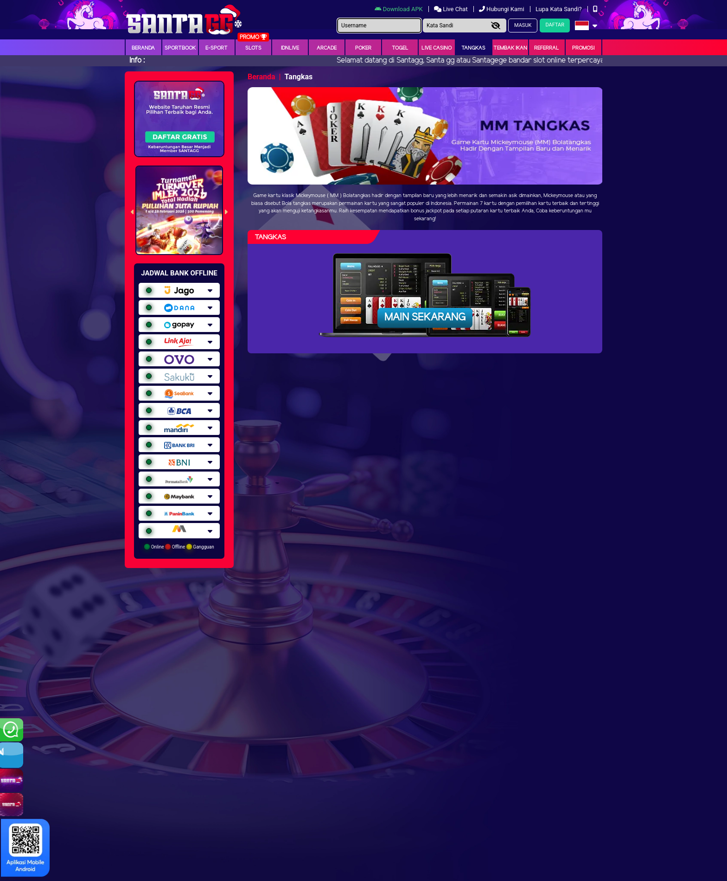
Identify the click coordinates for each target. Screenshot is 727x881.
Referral (546, 48)
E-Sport (216, 48)
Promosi (583, 48)
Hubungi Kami (502, 9)
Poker (363, 48)
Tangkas (473, 48)
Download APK (399, 9)
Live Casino (436, 48)
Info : (137, 60)
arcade (327, 48)
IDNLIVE (290, 48)
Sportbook (180, 48)
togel (400, 48)
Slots (253, 48)
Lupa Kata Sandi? (559, 9)
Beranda (143, 48)
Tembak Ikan (510, 48)
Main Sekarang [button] (425, 318)
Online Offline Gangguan (179, 546)
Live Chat (451, 9)
